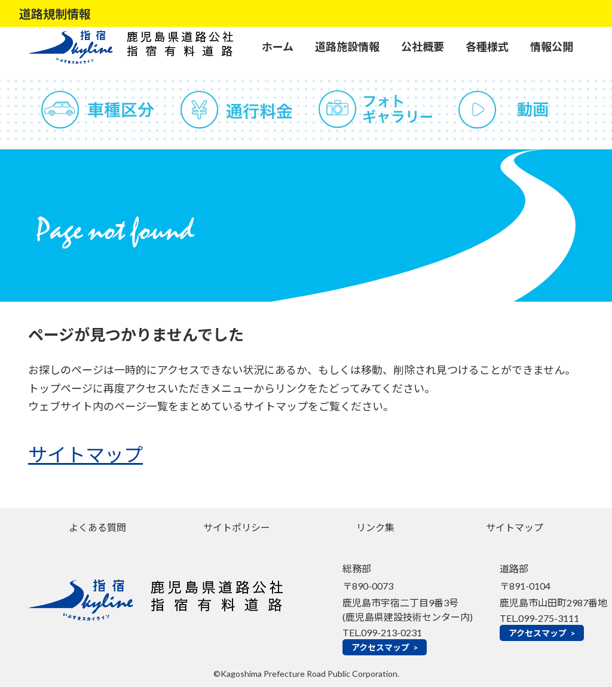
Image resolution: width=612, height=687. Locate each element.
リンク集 (375, 527)
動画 (515, 109)
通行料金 (237, 109)
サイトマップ (85, 455)
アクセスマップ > (384, 647)
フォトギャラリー (375, 109)
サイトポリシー (236, 527)
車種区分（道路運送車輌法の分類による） (97, 109)
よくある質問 (97, 527)
